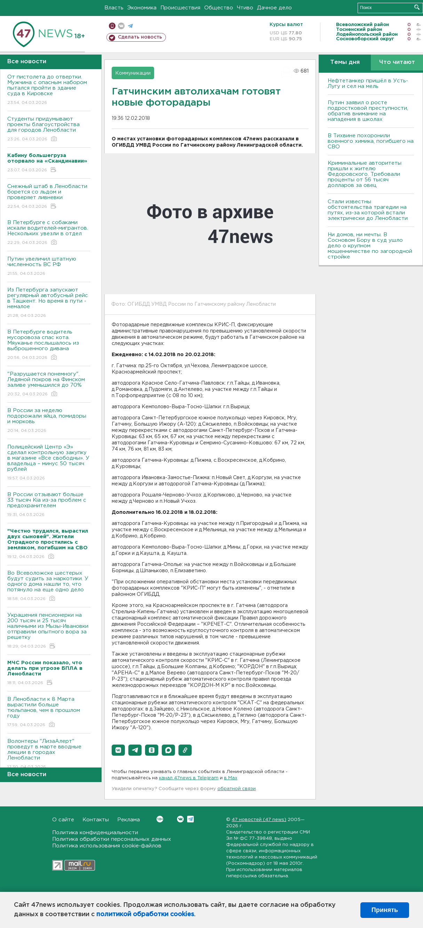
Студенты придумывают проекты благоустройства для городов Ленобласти (48, 129)
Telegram (190, 819)
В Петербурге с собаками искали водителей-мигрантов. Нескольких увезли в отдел (48, 233)
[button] (118, 750)
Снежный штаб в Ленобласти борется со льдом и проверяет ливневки (48, 197)
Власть (113, 8)
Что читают (397, 62)
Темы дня (345, 62)
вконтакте (121, 26)
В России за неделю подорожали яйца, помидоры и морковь (48, 421)
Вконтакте (160, 819)
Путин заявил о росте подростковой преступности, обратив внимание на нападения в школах (368, 111)
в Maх (230, 778)
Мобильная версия (112, 26)
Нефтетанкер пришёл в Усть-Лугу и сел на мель (368, 84)
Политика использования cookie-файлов (106, 846)
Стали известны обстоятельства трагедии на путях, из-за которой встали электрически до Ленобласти (368, 210)
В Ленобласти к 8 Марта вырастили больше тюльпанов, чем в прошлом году (48, 712)
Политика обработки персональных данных (111, 839)
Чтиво (245, 8)
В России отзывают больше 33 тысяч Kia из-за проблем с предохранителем (48, 505)
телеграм (130, 26)
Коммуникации (133, 73)
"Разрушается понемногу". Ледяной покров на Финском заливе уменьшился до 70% (48, 384)
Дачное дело (274, 8)
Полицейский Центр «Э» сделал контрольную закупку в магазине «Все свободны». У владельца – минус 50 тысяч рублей (48, 463)
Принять (385, 909)
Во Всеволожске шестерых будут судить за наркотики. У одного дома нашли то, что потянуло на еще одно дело (48, 586)
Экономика (142, 8)
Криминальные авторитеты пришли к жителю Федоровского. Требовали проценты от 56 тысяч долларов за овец (364, 174)
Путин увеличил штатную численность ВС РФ (48, 267)
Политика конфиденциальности (95, 832)
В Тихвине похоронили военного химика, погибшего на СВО (371, 141)
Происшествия (180, 8)
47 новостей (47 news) (259, 820)
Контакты (95, 820)
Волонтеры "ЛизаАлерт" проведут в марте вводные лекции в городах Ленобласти (48, 754)
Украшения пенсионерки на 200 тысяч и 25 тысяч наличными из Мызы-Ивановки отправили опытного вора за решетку (48, 631)
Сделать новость (140, 37)
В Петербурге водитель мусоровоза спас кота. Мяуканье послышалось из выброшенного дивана (48, 345)
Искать (417, 7)
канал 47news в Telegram (188, 778)
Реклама (128, 820)
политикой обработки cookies (145, 914)
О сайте (63, 820)
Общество (218, 8)
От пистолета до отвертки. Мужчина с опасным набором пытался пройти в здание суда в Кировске (48, 90)
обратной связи (236, 789)
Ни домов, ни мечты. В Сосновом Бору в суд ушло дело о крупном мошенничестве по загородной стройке (370, 245)
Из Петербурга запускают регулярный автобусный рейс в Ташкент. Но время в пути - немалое (48, 303)
